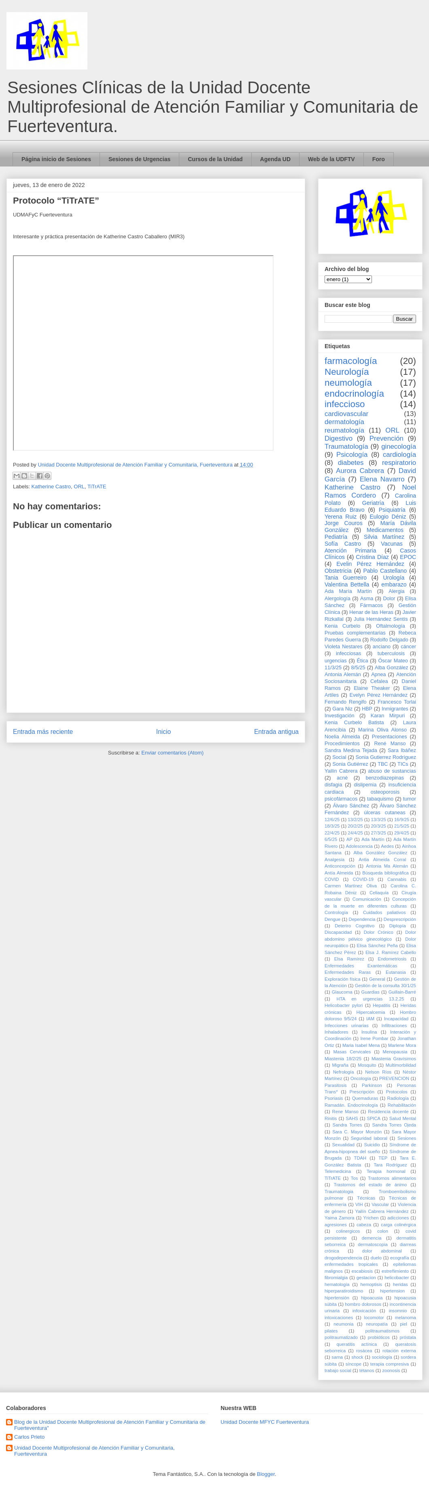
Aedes (387, 846)
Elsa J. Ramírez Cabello (390, 952)
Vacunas (391, 543)
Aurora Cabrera (360, 471)
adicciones (398, 1217)
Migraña (340, 1065)
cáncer (408, 646)
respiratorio (399, 463)
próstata (408, 1337)
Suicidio (372, 1144)
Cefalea (379, 681)
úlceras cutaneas (385, 812)
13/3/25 (378, 819)
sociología (382, 1357)
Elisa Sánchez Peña (377, 945)
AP (349, 839)
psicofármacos (341, 799)
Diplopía (397, 925)
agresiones (336, 1224)
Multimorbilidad (401, 1065)
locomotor (374, 1317)
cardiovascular (346, 414)
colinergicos (348, 1231)
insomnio (398, 1310)
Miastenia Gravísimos (394, 1058)
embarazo (393, 584)
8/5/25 (358, 667)
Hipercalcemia (371, 1012)
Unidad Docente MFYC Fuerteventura (265, 1422)
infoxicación (364, 1310)
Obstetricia (338, 570)
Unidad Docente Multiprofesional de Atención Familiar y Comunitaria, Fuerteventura (94, 1451)
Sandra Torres (347, 1124)
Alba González (391, 667)
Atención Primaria (350, 550)
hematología (337, 1284)
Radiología (398, 1098)
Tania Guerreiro (346, 577)
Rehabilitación (402, 1105)
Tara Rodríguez (390, 1164)
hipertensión (337, 1297)
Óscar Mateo (393, 661)
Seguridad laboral (369, 1138)
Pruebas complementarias (355, 633)
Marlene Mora (402, 1045)
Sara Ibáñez (402, 750)
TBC (383, 764)
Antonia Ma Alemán (387, 866)
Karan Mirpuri (388, 716)
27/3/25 (378, 832)
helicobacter (396, 1277)
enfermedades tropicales (351, 1264)
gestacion (366, 1277)
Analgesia (334, 859)
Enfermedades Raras (348, 972)
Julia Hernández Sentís (381, 619)
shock (357, 1357)
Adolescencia (359, 846)
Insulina (369, 1032)
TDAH (360, 1158)
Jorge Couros (344, 523)
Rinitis (331, 1118)
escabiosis (362, 1271)
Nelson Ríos (378, 1072)
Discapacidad (338, 932)
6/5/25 (331, 839)
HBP (367, 709)
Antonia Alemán (343, 674)
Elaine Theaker (372, 688)
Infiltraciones (394, 1025)
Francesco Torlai (397, 702)
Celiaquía (379, 892)
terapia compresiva (389, 1364)
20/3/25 (378, 826)
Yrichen (370, 1217)
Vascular (380, 1204)
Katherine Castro (51, 486)
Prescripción (361, 1091)
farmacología (351, 361)
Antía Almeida (339, 872)
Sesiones (406, 1138)
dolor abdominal (382, 1250)
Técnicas (366, 1198)
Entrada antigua (276, 731)
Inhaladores (336, 1032)
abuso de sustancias (392, 771)
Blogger (266, 1474)
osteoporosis (385, 792)
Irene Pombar (374, 1038)
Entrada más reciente (43, 731)
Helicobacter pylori (344, 1005)
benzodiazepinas (385, 778)
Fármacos (371, 605)
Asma (366, 598)
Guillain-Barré (402, 992)
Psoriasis (334, 1098)
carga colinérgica (398, 1224)
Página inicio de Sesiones (56, 159)
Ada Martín (372, 839)
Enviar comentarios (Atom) (172, 753)
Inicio (163, 731)
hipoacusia (372, 1297)
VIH (359, 1204)
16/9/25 (401, 819)
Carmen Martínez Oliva (351, 885)
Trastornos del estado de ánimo (370, 1184)
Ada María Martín (348, 591)
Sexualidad (343, 1144)
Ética (362, 661)
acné (342, 778)
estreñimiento (395, 1271)
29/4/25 (401, 832)
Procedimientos (342, 743)
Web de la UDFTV (331, 159)
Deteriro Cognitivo (354, 925)
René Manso (390, 743)
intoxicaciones (339, 1317)
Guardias (370, 992)
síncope (353, 1364)
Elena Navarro (382, 479)
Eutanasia (396, 972)
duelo (376, 1257)
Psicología (351, 454)
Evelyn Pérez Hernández (379, 695)
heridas (400, 1284)
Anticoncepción (340, 866)
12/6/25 (332, 819)
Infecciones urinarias (347, 1025)
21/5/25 (401, 826)
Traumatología (346, 446)
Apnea (378, 674)
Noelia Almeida (342, 737)
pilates (331, 1330)
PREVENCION (394, 1078)
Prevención (387, 438)
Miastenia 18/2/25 (343, 1058)
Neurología (347, 372)
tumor (409, 799)
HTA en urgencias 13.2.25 (370, 998)
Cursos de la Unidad (215, 159)
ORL (79, 486)
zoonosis (391, 1370)
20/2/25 (355, 826)
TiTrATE (96, 486)
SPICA (373, 1118)
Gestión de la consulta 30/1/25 (385, 985)
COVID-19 (363, 879)
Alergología (337, 598)
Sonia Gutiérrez (350, 764)
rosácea (364, 1350)
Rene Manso (345, 1111)
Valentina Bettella (347, 584)
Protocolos (397, 1091)
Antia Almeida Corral (382, 859)
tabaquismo (380, 799)
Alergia (396, 591)
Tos (354, 1178)
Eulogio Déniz (388, 516)
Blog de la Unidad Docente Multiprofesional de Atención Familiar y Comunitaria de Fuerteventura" (110, 1425)
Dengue (332, 919)
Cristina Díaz (372, 557)
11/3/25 (333, 667)
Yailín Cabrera (341, 771)
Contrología (336, 912)
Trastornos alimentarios (392, 1178)
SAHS (352, 1118)
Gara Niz (342, 709)
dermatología (344, 422)
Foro (378, 159)
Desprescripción (400, 919)
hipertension (392, 1290)
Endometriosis (392, 958)
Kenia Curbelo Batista (354, 722)
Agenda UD (275, 159)
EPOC (408, 557)
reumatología (344, 430)
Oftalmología (390, 626)
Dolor (389, 598)
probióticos (379, 1337)
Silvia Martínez (384, 537)
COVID (332, 879)
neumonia (343, 1324)
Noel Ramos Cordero (370, 491)
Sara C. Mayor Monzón (357, 1131)
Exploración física (342, 979)
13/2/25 (355, 819)
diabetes (350, 463)
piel (403, 1324)
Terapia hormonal (386, 1171)
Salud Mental (402, 1118)
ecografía (399, 1257)
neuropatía (377, 1324)
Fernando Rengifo (345, 702)
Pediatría (336, 537)
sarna (337, 1357)
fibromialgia (336, 1277)
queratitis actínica (356, 1344)
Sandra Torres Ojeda (394, 1124)
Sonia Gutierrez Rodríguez (385, 757)
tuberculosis (391, 653)
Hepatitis (382, 1005)
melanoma (405, 1317)
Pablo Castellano (385, 570)
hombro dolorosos (363, 1304)
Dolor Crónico (378, 932)
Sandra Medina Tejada (351, 750)
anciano (382, 646)
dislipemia (365, 785)
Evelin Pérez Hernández (370, 564)
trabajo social (338, 1370)
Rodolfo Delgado (389, 640)
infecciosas (348, 653)
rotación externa (399, 1350)
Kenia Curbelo (342, 626)
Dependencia (362, 919)
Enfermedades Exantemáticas (361, 965)
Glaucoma (342, 992)
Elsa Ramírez (349, 958)
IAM (370, 1018)
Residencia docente (388, 1111)
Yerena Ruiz (341, 516)
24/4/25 (355, 832)
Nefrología (343, 1072)
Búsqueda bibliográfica (385, 872)
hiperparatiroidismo (344, 1290)
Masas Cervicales (352, 1051)
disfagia (333, 785)
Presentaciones (389, 737)
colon (382, 1231)
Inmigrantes (395, 709)
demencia (372, 1238)
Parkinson (372, 1085)
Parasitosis (336, 1085)
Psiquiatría (392, 509)
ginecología (398, 446)
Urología (393, 577)
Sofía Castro (343, 543)
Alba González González (380, 852)
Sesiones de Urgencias (139, 159)
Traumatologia (339, 1191)
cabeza (364, 1224)
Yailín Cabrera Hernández (382, 1211)
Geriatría (373, 503)
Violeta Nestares (344, 646)
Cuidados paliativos (384, 912)
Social (339, 757)
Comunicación (367, 899)
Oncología (360, 1078)
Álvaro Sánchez (351, 806)
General (377, 979)
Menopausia (395, 1051)
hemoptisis (371, 1284)
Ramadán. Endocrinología (351, 1105)
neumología (348, 383)
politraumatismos (382, 1330)
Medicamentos (385, 530)
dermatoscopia (372, 1244)
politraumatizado (341, 1337)
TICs (402, 764)
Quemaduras (365, 1098)
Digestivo (339, 438)
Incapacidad (396, 1018)
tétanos (366, 1370)
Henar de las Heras (371, 612)
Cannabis (396, 879)
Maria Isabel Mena (361, 1045)
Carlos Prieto (29, 1437)
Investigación (340, 716)
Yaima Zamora (340, 1217)
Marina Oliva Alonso (382, 730)
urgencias (336, 661)
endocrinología (354, 394)
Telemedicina (338, 1171)
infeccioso (345, 404)
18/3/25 (332, 826)
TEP (382, 1158)
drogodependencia (343, 1257)
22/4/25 (332, 832)
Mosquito (367, 1065)
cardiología (399, 454)
